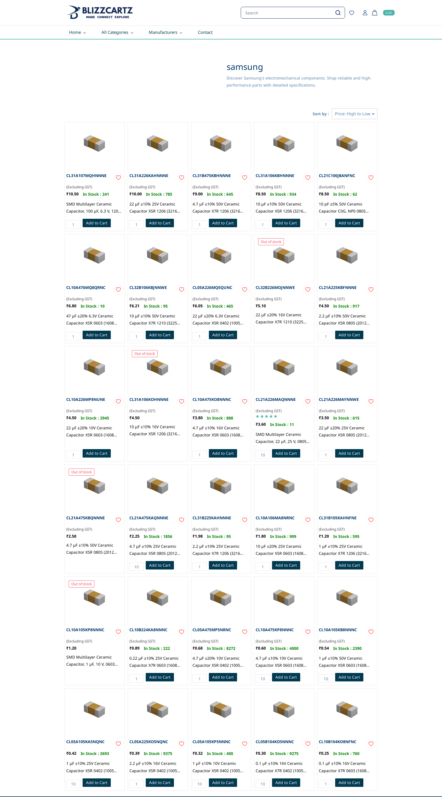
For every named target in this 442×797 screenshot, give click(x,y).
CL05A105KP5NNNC (212, 741)
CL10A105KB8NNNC (338, 629)
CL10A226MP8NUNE (85, 399)
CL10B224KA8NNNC (148, 629)
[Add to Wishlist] (118, 177)
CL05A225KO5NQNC (148, 741)
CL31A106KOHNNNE (149, 399)
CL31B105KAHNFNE (338, 517)
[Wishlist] (353, 13)
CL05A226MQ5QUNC (212, 287)
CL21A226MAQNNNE (276, 399)
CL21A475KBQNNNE (85, 517)
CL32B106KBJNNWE (148, 287)
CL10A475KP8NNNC (275, 629)
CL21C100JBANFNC (337, 175)
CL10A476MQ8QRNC (85, 287)
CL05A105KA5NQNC (85, 741)
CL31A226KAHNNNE (148, 175)
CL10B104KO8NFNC (337, 741)
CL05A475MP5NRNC (212, 629)
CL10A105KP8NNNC (85, 629)
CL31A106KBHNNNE (275, 175)
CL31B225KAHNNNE (212, 517)
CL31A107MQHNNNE (86, 175)
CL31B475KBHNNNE (212, 175)
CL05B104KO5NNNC (275, 741)
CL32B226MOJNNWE (275, 287)
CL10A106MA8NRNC (275, 517)
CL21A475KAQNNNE (148, 517)
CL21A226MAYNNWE (339, 399)
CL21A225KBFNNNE (338, 287)
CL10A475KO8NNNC (212, 399)
